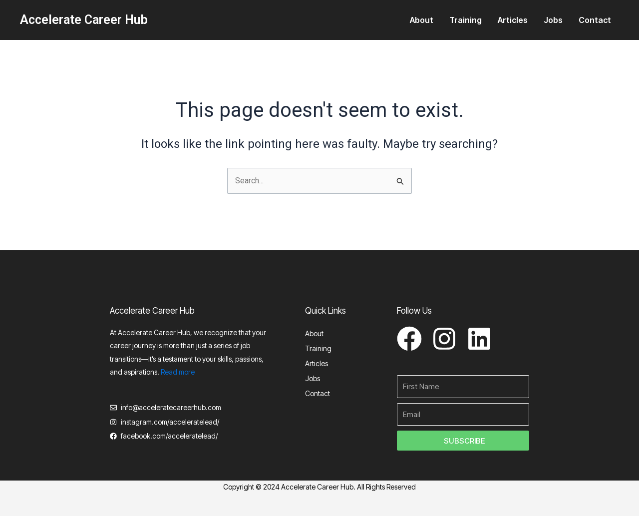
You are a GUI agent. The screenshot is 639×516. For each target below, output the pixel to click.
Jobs (553, 20)
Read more (178, 372)
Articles (513, 20)
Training (465, 20)
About (421, 20)
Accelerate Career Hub (84, 19)
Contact (595, 20)
